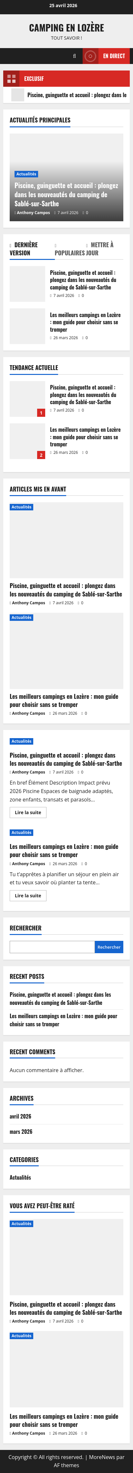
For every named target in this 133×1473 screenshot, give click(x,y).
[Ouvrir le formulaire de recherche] (74, 56)
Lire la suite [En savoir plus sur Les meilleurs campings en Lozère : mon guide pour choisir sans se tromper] (30, 896)
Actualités (26, 174)
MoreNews (102, 1457)
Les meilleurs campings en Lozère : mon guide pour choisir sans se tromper (27, 326)
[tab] (32, 250)
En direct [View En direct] (104, 56)
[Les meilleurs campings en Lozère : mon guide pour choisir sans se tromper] (66, 651)
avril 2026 (20, 1116)
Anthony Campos (33, 212)
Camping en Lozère (66, 27)
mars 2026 (21, 1131)
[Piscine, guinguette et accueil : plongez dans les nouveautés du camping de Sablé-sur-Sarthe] (66, 540)
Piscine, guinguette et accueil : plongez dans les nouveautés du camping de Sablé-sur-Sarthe (27, 284)
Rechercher (26, 928)
